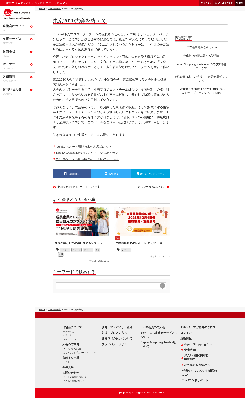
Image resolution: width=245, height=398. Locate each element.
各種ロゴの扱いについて (117, 338)
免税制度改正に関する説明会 (201, 55)
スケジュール (69, 339)
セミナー (88, 250)
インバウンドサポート (194, 380)
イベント (65, 250)
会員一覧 (67, 335)
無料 (61, 254)
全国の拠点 (68, 331)
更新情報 (186, 338)
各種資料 (68, 367)
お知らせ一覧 (54, 8)
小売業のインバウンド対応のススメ (198, 372)
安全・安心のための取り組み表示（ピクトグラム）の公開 (87, 159)
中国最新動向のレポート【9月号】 (79, 186)
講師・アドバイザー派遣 (117, 327)
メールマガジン (225, 3)
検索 (241, 3)
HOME (42, 8)
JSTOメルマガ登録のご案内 (198, 327)
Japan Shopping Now (198, 344)
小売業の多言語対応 (196, 365)
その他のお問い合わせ (73, 381)
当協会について (72, 327)
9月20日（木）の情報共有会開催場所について (201, 78)
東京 (97, 250)
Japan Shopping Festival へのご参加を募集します (201, 66)
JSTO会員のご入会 (72, 348)
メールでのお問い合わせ (74, 377)
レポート (126, 250)
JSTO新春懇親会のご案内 (201, 47)
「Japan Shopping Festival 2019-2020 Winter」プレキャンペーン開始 (201, 90)
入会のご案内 (70, 344)
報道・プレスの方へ (114, 332)
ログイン (207, 3)
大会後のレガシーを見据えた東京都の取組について (84, 146)
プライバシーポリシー (116, 344)
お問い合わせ (70, 372)
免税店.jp (190, 349)
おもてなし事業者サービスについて (80, 352)
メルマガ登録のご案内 (151, 186)
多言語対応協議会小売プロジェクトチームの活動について (87, 153)
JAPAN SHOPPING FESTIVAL (196, 357)
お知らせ (76, 250)
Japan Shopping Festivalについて (159, 344)
